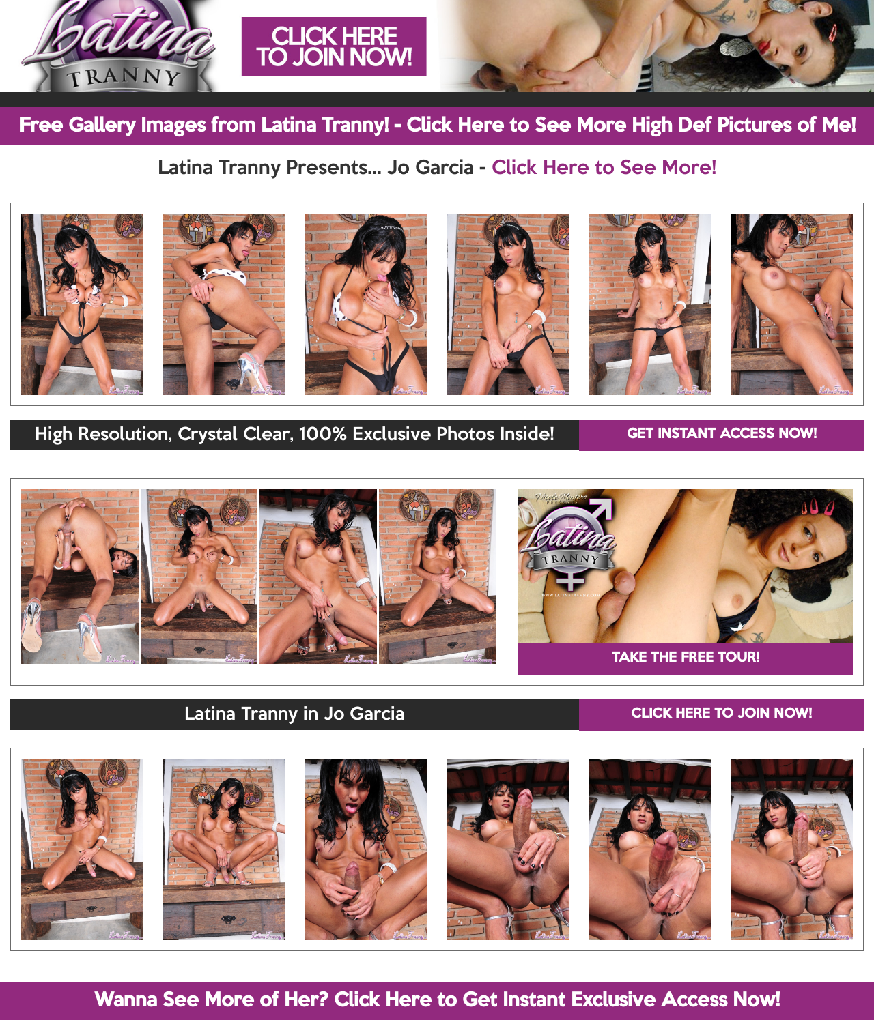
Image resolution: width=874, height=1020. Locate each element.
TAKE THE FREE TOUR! (685, 658)
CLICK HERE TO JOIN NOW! (721, 714)
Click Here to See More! (604, 168)
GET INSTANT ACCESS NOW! (722, 434)
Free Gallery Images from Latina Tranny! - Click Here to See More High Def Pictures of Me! (437, 126)
